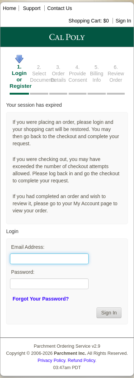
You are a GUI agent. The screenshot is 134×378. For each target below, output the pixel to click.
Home (9, 8)
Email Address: (27, 247)
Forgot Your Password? (41, 299)
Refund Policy (81, 360)
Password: (22, 272)
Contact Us (59, 8)
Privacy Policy (51, 360)
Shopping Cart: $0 (89, 21)
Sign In (123, 21)
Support (31, 8)
